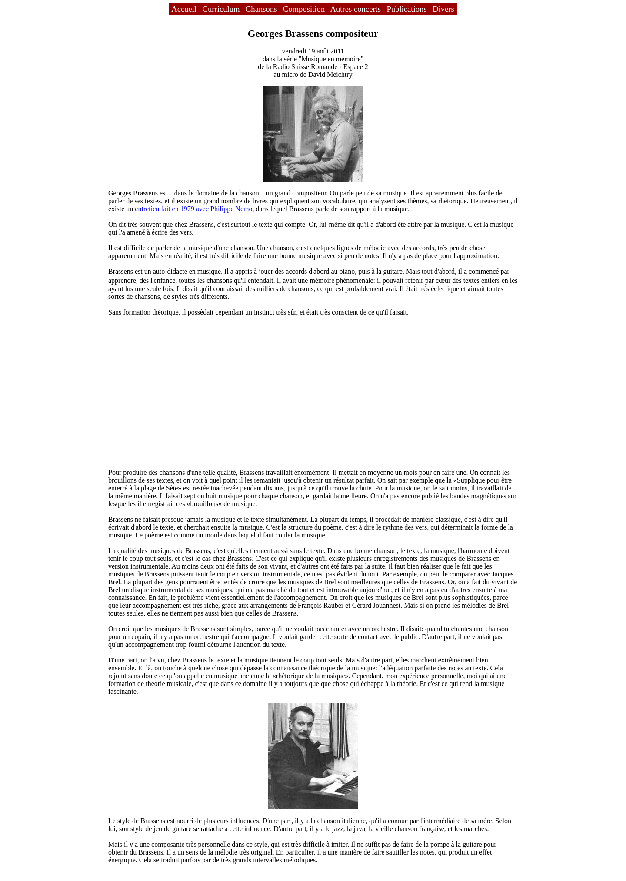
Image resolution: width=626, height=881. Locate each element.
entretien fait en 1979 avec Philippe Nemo (193, 208)
